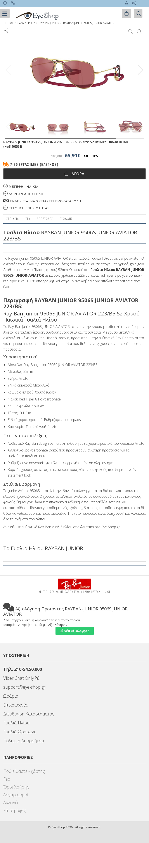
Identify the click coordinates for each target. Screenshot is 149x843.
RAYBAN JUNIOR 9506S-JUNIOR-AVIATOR (88, 23)
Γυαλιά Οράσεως (19, 732)
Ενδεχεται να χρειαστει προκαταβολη (42, 201)
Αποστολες (45, 219)
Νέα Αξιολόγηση (74, 631)
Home (9, 23)
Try (28, 219)
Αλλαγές (11, 803)
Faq (6, 779)
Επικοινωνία (15, 705)
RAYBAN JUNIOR (49, 23)
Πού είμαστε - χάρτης (24, 771)
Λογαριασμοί (15, 795)
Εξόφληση (67, 219)
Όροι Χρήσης (16, 787)
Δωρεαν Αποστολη (23, 193)
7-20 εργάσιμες (34, 164)
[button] (141, 70)
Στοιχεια (13, 219)
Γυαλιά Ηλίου (16, 723)
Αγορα (74, 173)
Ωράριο (10, 696)
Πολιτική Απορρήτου (23, 741)
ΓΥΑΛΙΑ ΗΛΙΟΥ (26, 23)
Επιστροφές (14, 810)
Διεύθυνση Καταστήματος (28, 714)
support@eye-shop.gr (24, 687)
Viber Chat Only (21, 678)
